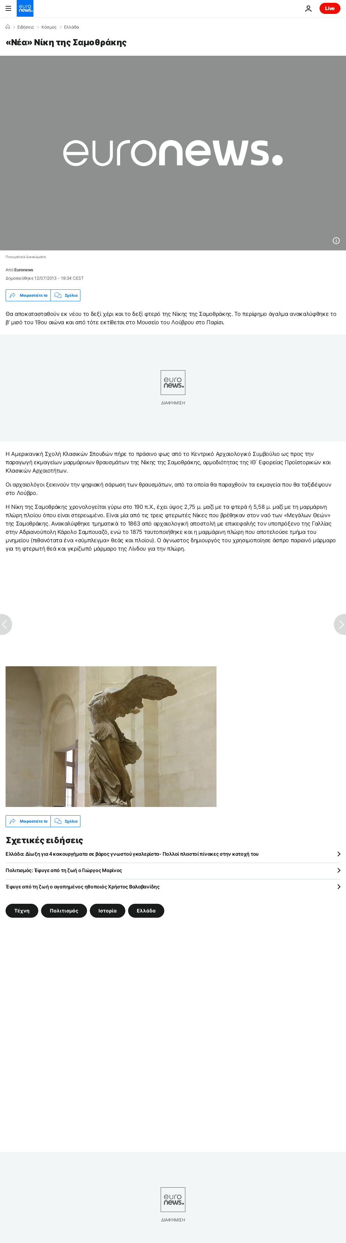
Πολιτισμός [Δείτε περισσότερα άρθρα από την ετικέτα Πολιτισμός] (64, 911)
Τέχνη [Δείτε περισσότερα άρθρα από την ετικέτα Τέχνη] (22, 911)
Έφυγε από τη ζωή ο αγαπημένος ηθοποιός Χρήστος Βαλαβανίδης (83, 886)
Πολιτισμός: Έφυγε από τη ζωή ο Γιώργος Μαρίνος (64, 870)
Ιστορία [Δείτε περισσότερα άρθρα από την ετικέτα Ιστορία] (108, 911)
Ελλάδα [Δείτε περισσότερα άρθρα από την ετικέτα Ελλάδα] (146, 911)
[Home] (8, 26)
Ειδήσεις (25, 27)
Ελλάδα (71, 27)
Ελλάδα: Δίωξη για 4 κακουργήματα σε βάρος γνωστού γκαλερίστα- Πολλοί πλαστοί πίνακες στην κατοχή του (132, 854)
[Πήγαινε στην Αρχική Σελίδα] (25, 8)
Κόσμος (48, 27)
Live (330, 8)
